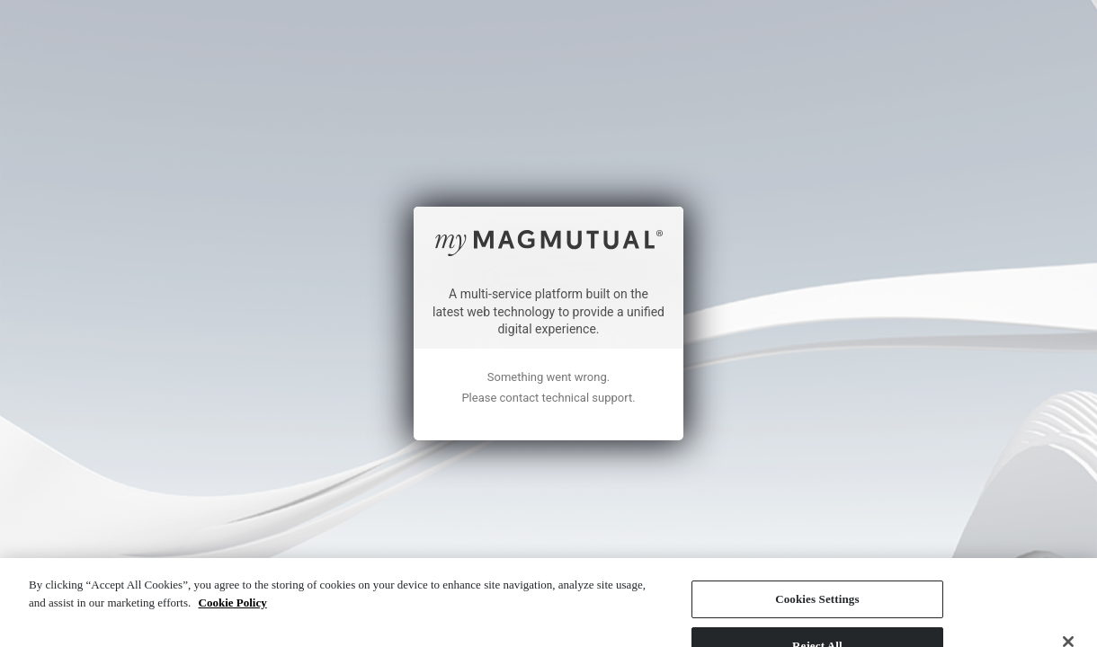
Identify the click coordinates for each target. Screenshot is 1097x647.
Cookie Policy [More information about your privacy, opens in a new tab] (233, 547)
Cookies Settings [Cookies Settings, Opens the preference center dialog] (817, 544)
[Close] (1068, 587)
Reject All (817, 590)
